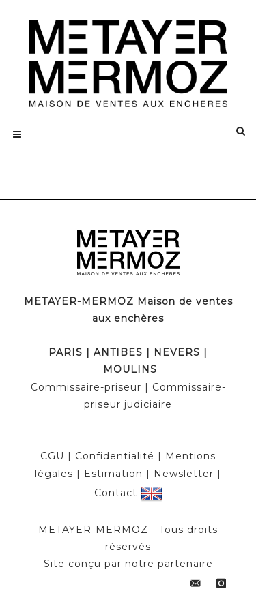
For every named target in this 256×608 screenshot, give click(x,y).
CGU (52, 456)
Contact (115, 492)
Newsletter (184, 474)
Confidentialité (114, 456)
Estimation (113, 474)
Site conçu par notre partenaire (128, 564)
